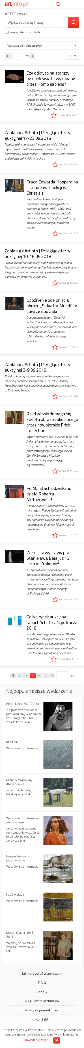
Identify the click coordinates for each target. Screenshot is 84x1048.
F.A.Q (42, 982)
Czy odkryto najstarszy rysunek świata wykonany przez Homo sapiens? (42, 94)
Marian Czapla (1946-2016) (42, 945)
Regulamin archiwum (42, 1001)
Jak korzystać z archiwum (42, 973)
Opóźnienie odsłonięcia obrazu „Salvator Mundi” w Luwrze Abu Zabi (42, 323)
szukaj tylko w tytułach (24, 32)
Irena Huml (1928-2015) (42, 718)
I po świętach (42, 909)
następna (32, 56)
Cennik (42, 992)
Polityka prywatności (42, 1010)
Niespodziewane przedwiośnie (42, 871)
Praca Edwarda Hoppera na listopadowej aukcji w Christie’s (42, 208)
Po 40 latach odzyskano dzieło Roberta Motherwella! (42, 512)
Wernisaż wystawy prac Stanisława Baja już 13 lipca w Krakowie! (42, 576)
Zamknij (56, 1040)
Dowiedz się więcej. (36, 1040)
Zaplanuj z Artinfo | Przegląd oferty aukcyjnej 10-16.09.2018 (42, 266)
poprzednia (8, 56)
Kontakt (42, 1019)
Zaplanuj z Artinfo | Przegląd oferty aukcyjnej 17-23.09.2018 (42, 148)
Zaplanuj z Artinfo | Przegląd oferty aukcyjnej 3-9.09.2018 (42, 380)
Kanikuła (42, 756)
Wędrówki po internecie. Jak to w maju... (42, 833)
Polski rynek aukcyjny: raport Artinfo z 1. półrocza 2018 (42, 637)
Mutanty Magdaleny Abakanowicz (42, 794)
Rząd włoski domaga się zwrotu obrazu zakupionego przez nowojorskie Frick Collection (42, 442)
